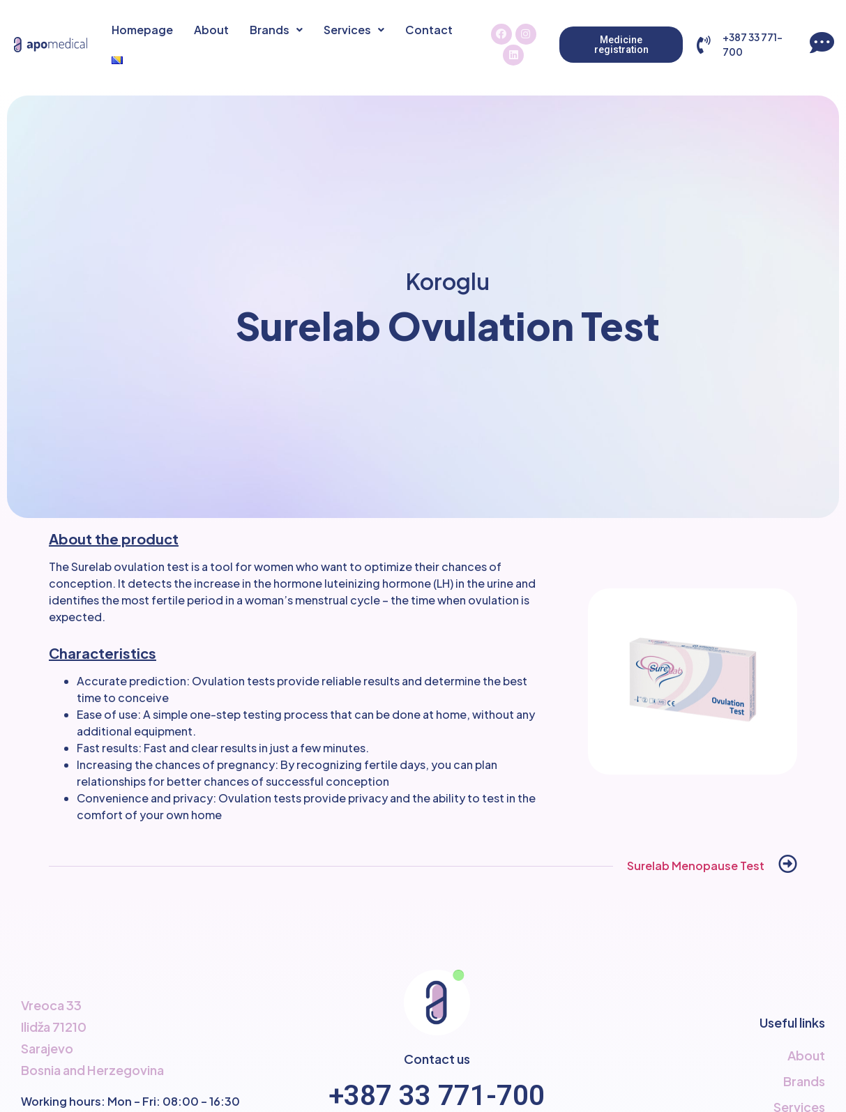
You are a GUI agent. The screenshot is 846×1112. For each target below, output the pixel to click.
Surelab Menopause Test (695, 865)
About (211, 29)
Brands (276, 29)
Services (354, 29)
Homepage (142, 29)
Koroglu (448, 281)
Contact (429, 29)
